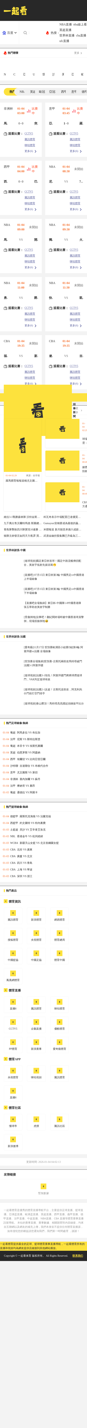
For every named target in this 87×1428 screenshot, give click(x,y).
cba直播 (81, 35)
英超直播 (65, 30)
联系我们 (77, 1255)
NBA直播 (65, 24)
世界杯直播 (67, 35)
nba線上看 (80, 24)
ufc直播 (64, 41)
